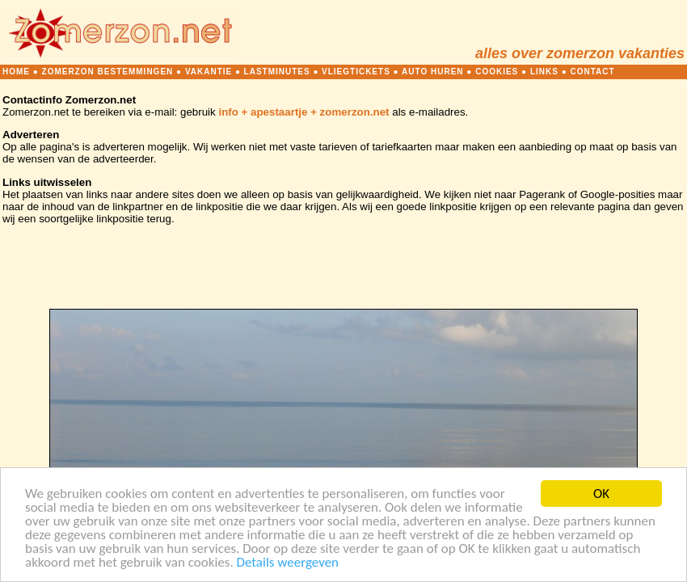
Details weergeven (288, 563)
